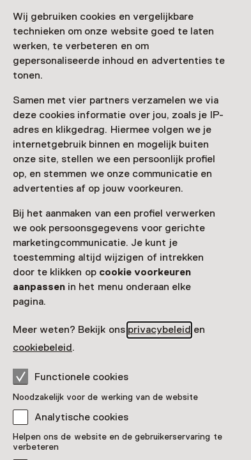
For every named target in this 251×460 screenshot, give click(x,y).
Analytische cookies (81, 417)
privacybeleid (159, 329)
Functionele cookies (70, 376)
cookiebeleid (42, 347)
